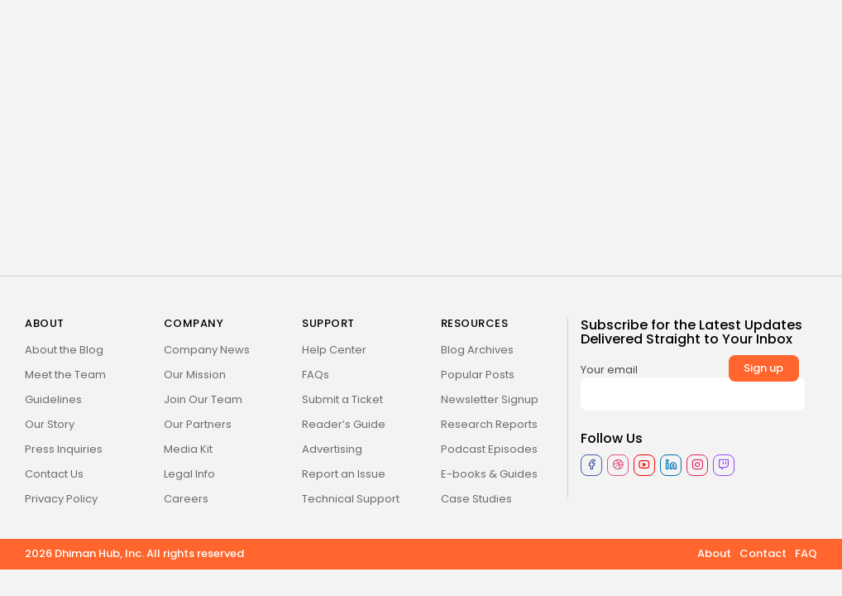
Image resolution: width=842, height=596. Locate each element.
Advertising (332, 449)
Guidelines (53, 399)
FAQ (806, 553)
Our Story (49, 424)
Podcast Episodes (489, 449)
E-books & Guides (489, 474)
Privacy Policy (61, 499)
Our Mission (195, 374)
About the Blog (64, 350)
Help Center (334, 350)
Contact (763, 553)
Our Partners (198, 424)
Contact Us (54, 474)
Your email (693, 386)
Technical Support (350, 499)
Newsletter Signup (489, 399)
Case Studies (476, 499)
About (714, 553)
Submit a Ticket (342, 399)
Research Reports (489, 424)
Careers (186, 499)
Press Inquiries (64, 449)
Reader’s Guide (343, 424)
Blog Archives (477, 350)
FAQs (315, 374)
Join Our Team (203, 399)
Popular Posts (477, 374)
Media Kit (188, 449)
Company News (207, 350)
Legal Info (189, 474)
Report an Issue (343, 474)
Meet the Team (65, 374)
